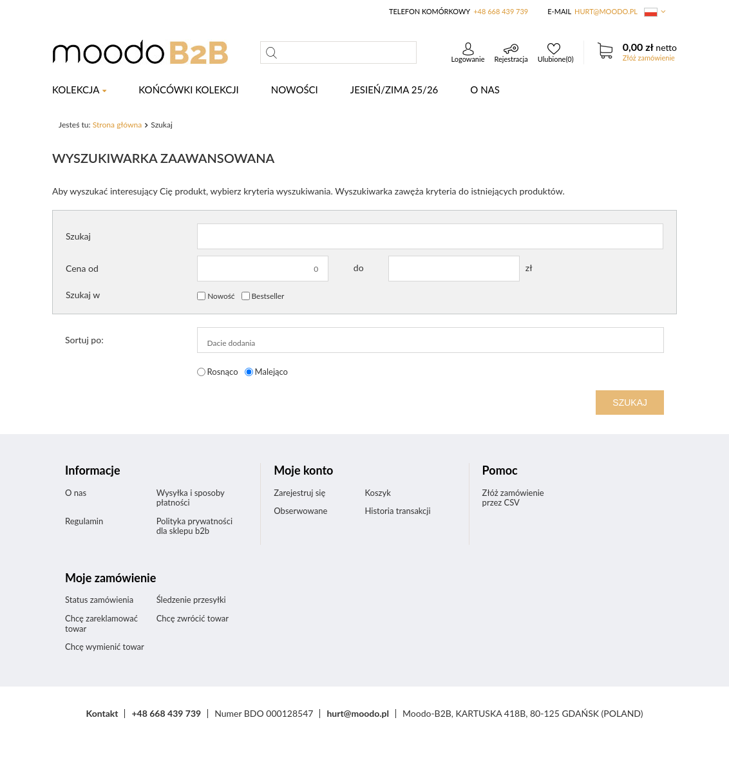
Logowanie (468, 59)
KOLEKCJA (75, 89)
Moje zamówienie (110, 578)
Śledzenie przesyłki (191, 600)
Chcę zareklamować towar (101, 624)
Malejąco (271, 371)
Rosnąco (222, 371)
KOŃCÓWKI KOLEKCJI (188, 89)
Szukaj (78, 236)
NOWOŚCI (294, 89)
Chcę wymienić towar (104, 647)
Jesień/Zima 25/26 (394, 89)
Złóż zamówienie (649, 57)
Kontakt (102, 713)
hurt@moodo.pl (606, 11)
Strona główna (117, 124)
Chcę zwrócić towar (192, 618)
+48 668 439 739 (500, 11)
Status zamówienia (99, 600)
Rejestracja (510, 59)
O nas (485, 89)
